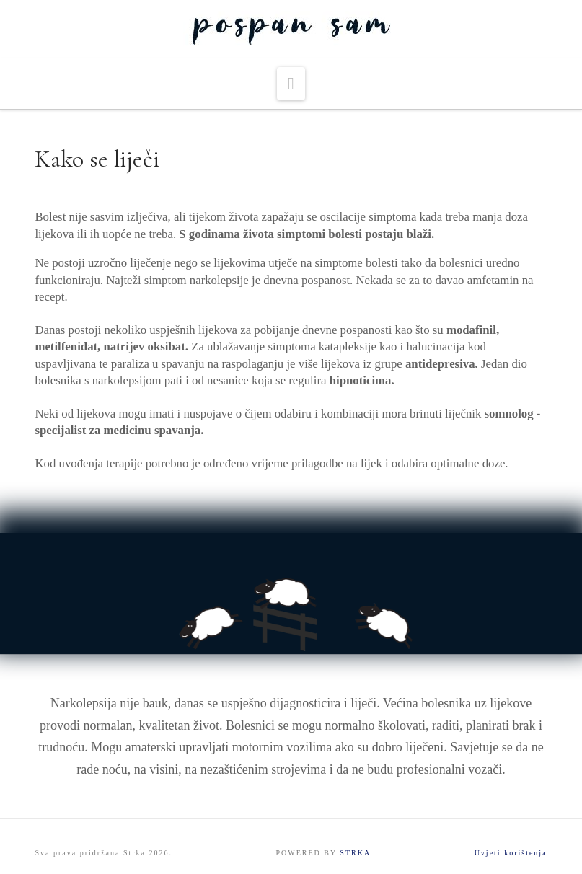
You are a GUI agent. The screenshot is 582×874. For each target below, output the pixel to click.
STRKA (355, 853)
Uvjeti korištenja (511, 853)
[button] (291, 83)
